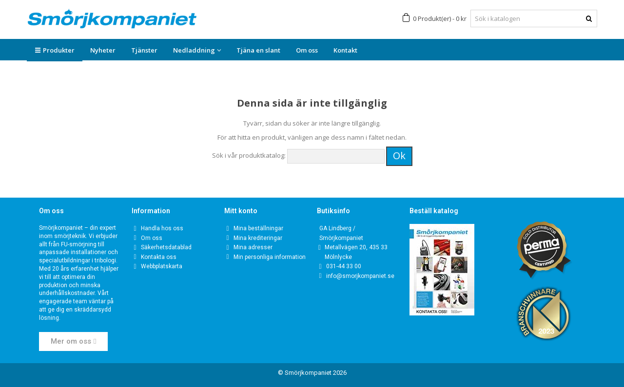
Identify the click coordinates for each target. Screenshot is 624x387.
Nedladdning (194, 50)
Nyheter (103, 50)
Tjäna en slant (258, 50)
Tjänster (144, 50)
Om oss (307, 50)
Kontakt (345, 50)
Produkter (55, 50)
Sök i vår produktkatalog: (249, 155)
